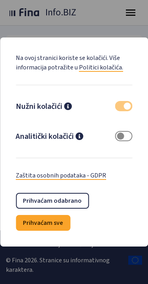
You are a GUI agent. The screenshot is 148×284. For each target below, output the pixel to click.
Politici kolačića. (101, 67)
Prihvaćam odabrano (52, 200)
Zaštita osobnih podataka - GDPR (61, 175)
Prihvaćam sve (43, 223)
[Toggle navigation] (131, 13)
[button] (68, 107)
